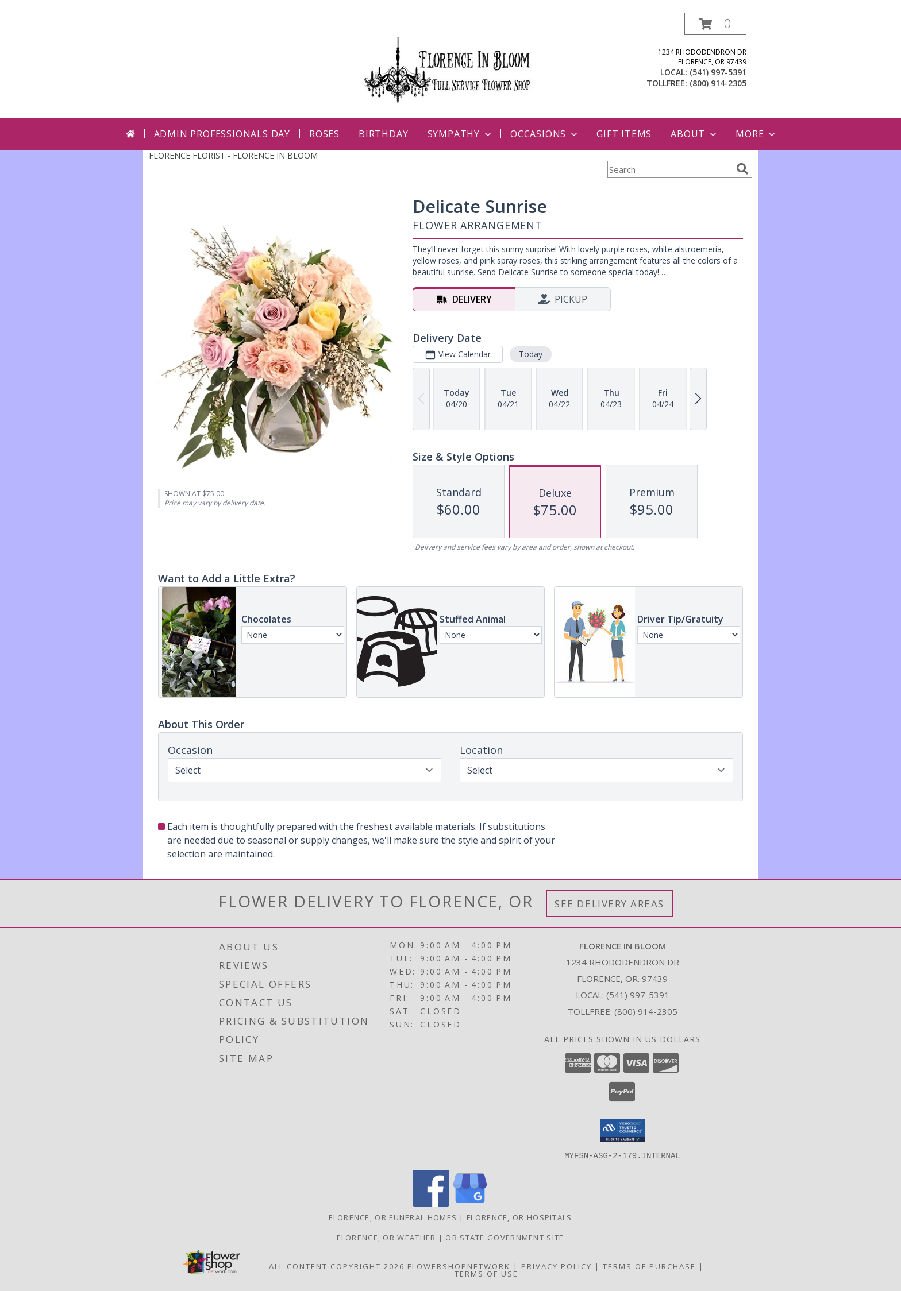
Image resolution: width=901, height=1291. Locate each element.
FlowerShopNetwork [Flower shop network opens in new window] (458, 1266)
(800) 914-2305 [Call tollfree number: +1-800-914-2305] (718, 83)
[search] (742, 169)
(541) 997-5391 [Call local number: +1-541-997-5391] (718, 72)
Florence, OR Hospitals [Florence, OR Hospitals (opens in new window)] (519, 1217)
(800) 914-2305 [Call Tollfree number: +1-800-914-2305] (645, 1011)
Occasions (545, 133)
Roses (324, 133)
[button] (715, 24)
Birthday (383, 133)
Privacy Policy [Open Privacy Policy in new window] (556, 1266)
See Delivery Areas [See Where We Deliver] (609, 903)
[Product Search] (669, 169)
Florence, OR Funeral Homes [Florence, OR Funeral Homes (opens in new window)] (393, 1217)
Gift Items (624, 133)
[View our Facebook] (431, 1202)
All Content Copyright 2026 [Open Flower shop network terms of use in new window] (337, 1266)
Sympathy (461, 133)
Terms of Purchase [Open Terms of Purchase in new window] (649, 1266)
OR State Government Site (504, 1237)
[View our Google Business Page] (470, 1202)
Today (530, 354)
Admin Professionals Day (222, 133)
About (695, 133)
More (756, 133)
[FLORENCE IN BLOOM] (450, 65)
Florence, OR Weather (386, 1237)
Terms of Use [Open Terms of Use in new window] (486, 1273)
